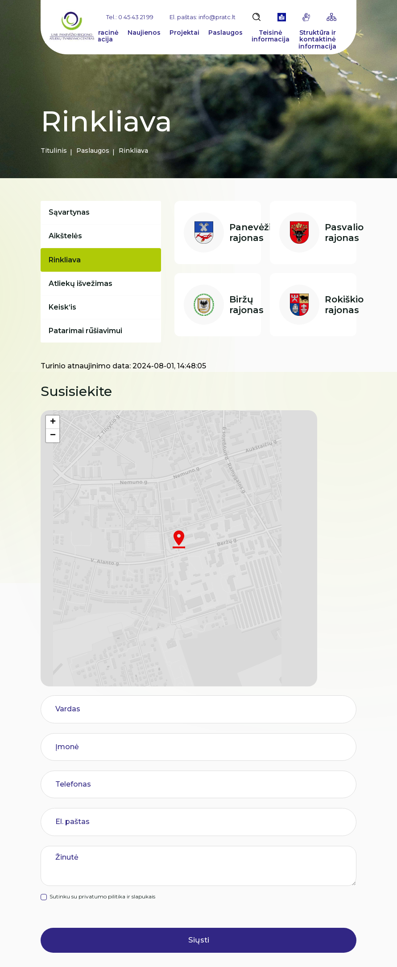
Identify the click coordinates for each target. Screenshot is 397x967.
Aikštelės (67, 241)
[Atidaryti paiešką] (256, 17)
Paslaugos (92, 151)
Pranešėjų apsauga (180, 868)
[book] (281, 17)
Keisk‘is (64, 322)
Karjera (161, 815)
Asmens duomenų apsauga (194, 850)
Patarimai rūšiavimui (87, 349)
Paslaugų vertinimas (183, 885)
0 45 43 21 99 (74, 892)
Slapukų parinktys (184, 950)
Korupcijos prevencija (184, 832)
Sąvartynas (70, 214)
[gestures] (306, 17)
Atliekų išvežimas (82, 295)
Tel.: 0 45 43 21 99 (129, 16)
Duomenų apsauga (260, 950)
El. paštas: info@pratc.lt (203, 16)
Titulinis (54, 151)
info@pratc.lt (93, 910)
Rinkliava (66, 268)
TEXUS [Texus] (346, 950)
